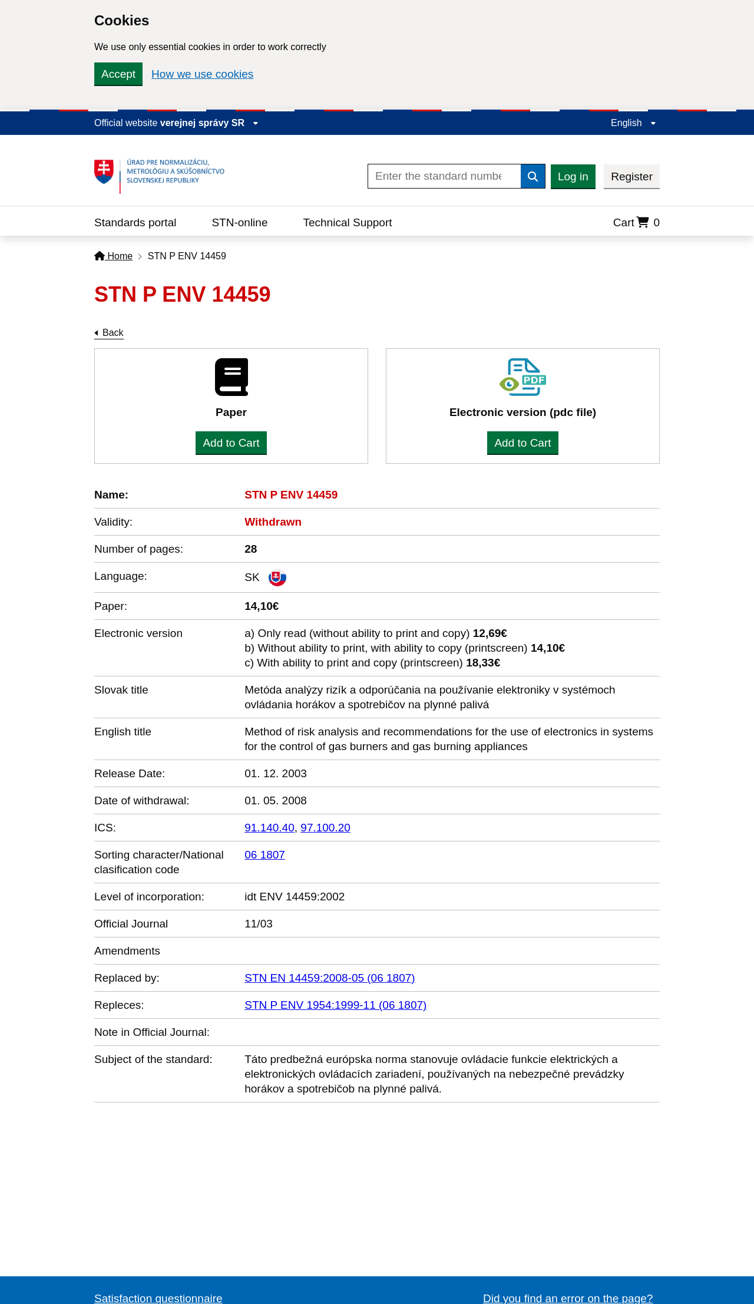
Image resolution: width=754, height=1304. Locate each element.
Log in (573, 176)
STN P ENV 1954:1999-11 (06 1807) (335, 1005)
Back (113, 333)
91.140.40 (269, 827)
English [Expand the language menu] (633, 123)
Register (632, 176)
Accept (118, 74)
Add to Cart (231, 443)
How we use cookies (202, 74)
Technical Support (347, 222)
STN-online (239, 222)
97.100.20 (325, 827)
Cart (636, 222)
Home (113, 256)
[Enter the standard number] (444, 176)
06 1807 (264, 855)
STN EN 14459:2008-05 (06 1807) (329, 978)
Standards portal (135, 222)
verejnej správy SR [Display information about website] (209, 123)
